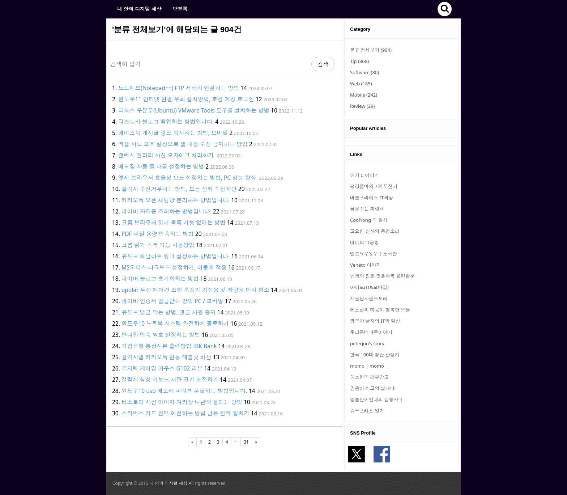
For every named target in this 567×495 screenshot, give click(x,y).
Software (364, 72)
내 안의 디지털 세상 (139, 8)
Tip (359, 61)
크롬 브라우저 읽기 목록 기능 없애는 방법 (174, 223)
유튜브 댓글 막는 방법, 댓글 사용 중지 (169, 312)
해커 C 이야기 (364, 175)
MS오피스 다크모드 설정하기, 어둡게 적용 (174, 267)
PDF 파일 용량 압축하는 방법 (158, 234)
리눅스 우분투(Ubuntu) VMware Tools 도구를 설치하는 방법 (193, 110)
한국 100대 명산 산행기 (374, 354)
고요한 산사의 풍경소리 (375, 231)
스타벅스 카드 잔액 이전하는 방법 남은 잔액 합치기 (186, 413)
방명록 (179, 8)
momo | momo (367, 366)
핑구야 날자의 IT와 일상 (375, 321)
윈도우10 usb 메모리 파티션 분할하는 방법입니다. (184, 391)
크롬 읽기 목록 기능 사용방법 (158, 245)
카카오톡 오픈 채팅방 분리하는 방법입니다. (176, 200)
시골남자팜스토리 (369, 298)
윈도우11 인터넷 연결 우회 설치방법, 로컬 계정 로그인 (186, 99)
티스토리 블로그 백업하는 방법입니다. (166, 122)
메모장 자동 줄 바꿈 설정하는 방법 (161, 166)
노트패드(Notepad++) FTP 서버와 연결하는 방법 (178, 88)
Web (361, 83)
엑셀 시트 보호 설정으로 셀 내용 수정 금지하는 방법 (183, 144)
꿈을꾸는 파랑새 (367, 209)
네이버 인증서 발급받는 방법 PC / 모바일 (172, 301)
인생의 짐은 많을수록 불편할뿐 (382, 276)
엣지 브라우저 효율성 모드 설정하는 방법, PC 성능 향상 (187, 178)
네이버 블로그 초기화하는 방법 (160, 279)
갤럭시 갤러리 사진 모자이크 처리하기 (166, 155)
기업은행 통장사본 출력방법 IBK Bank (169, 346)
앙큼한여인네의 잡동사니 (376, 399)
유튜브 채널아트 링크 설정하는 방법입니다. (176, 256)
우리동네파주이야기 (371, 332)
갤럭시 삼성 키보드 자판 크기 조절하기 (170, 380)
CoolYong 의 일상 (369, 220)
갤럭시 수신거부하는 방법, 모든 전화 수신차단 (179, 189)
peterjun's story (367, 343)
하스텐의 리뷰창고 (369, 377)
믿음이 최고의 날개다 (372, 388)
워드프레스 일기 (367, 410)
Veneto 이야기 (365, 265)
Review (362, 106)
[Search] (209, 64)
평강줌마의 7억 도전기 (373, 186)
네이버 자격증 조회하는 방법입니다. (167, 211)
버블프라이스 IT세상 (371, 197)
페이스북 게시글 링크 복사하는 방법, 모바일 (173, 133)
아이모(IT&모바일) (369, 287)
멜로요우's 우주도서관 (373, 253)
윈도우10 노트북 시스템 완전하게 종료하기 (175, 323)
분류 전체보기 (371, 50)
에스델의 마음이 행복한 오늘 (380, 309)
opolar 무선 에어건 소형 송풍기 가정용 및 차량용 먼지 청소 (195, 290)
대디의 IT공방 (364, 242)
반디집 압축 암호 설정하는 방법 (161, 335)
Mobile (363, 95)
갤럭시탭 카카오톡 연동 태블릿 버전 (167, 357)
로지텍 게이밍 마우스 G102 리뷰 (162, 368)
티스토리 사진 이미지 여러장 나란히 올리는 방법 (182, 402)
